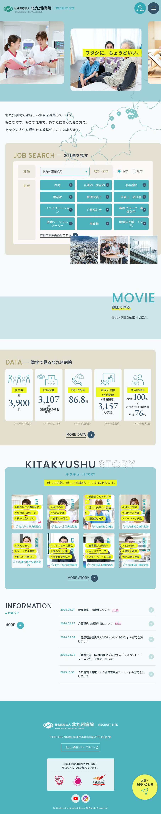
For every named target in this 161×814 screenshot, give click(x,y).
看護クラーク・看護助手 (131, 210)
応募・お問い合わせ (144, 782)
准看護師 (131, 185)
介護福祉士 (94, 209)
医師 (57, 185)
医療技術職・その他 (131, 224)
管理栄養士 (94, 197)
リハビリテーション (57, 210)
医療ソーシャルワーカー (57, 224)
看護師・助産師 (94, 185)
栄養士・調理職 (131, 197)
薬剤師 (57, 197)
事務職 (94, 223)
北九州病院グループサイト (80, 747)
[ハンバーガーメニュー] (153, 8)
